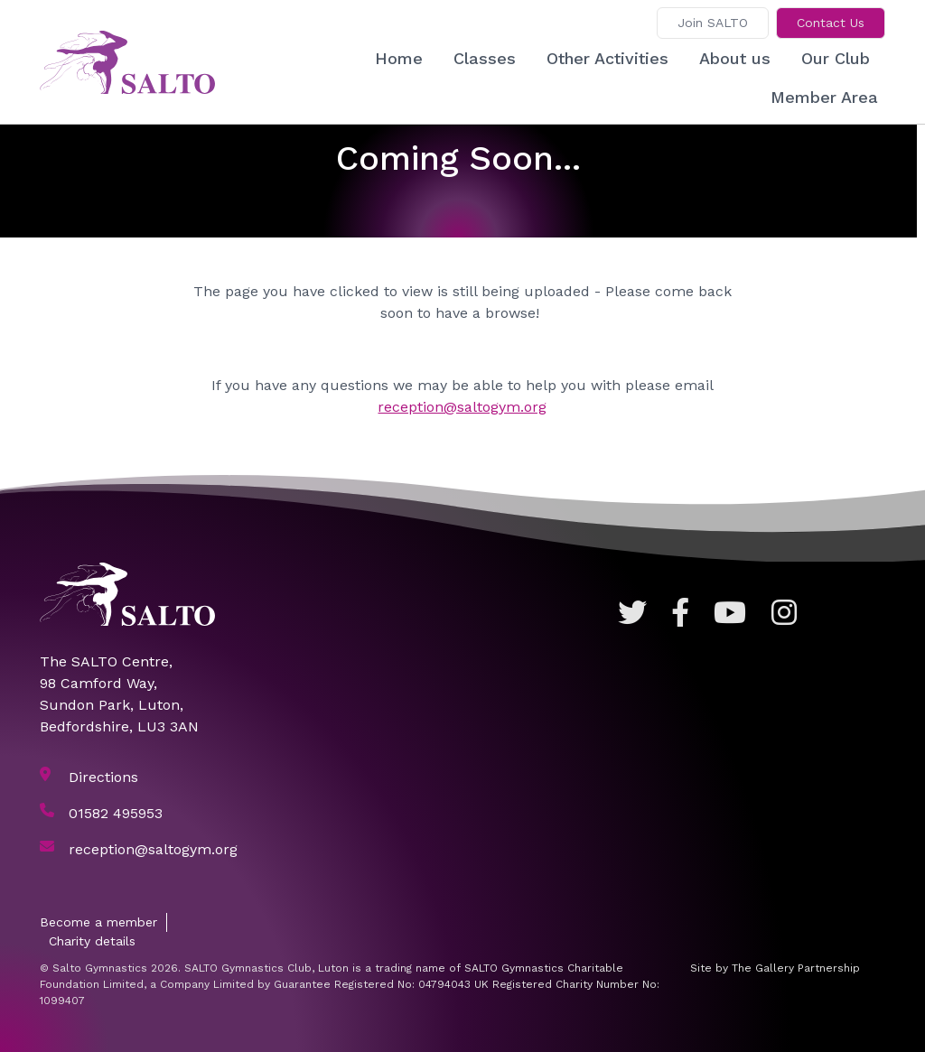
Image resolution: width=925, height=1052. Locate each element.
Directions (103, 777)
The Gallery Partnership (796, 968)
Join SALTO (712, 22)
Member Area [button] (824, 97)
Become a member (98, 922)
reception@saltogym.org (462, 406)
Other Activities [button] (607, 58)
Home (399, 58)
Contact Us (830, 22)
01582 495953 (116, 813)
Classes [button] (484, 58)
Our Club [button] (835, 58)
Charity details (92, 941)
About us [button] (735, 58)
